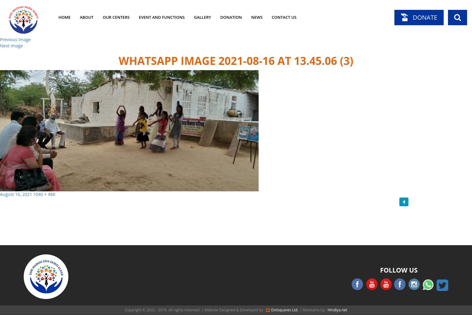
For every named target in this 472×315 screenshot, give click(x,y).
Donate (425, 17)
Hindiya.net (337, 310)
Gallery (202, 17)
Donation (231, 17)
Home (64, 17)
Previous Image (15, 39)
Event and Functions (162, 17)
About (86, 17)
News (257, 17)
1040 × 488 (44, 194)
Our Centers (116, 17)
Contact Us (284, 17)
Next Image (11, 46)
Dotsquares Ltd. (282, 310)
